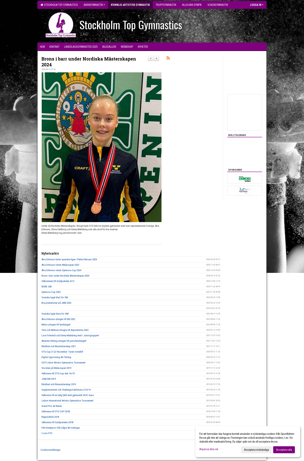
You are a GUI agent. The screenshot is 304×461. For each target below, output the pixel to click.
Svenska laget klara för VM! (55, 313)
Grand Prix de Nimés (51, 406)
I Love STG (46, 433)
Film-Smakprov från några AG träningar (60, 427)
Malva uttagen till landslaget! (56, 324)
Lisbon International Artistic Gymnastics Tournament (67, 400)
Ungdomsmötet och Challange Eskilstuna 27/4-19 (66, 389)
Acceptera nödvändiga (256, 449)
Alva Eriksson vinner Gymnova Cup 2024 (61, 270)
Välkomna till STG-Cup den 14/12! (58, 373)
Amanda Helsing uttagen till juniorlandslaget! (63, 340)
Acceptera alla (284, 449)
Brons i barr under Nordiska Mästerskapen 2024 (65, 275)
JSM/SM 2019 (48, 378)
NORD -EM (46, 286)
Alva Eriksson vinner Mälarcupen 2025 (60, 264)
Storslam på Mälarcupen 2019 (56, 368)
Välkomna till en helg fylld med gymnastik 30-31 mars (67, 395)
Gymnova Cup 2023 (51, 292)
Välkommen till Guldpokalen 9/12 (57, 281)
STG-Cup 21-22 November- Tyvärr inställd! (62, 351)
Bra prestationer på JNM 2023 (56, 302)
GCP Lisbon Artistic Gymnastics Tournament (63, 362)
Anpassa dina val (208, 449)
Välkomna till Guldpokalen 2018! (57, 422)
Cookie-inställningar (50, 449)
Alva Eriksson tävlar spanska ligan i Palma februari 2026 (69, 259)
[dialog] (247, 441)
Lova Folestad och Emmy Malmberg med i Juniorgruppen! (70, 335)
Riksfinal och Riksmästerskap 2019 (58, 384)
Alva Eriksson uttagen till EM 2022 (58, 319)
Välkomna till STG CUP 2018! (55, 411)
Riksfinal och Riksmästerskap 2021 (58, 346)
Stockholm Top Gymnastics (59, 4)
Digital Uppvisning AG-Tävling (56, 357)
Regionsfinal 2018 (50, 416)
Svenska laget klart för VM (54, 297)
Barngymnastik (94, 4)
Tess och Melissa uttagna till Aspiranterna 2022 (65, 330)
